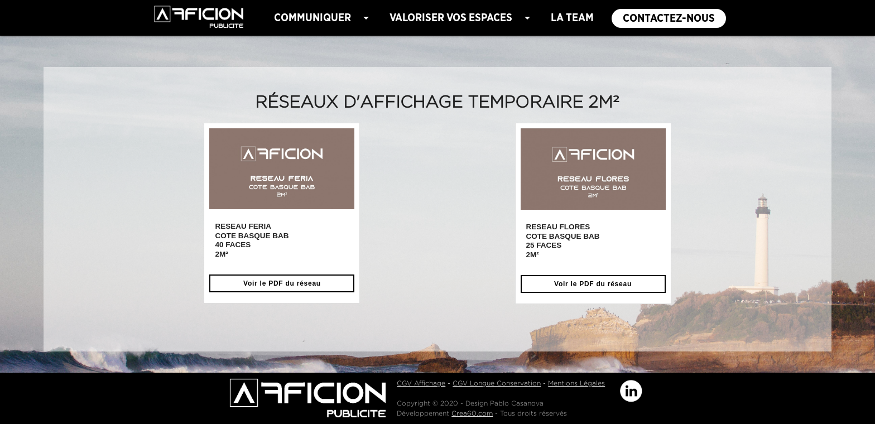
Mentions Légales (576, 383)
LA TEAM (572, 17)
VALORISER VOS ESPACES (462, 18)
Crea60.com (472, 413)
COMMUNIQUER (323, 18)
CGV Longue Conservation (497, 383)
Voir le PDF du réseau (282, 283)
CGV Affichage (421, 383)
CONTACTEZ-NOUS (669, 18)
